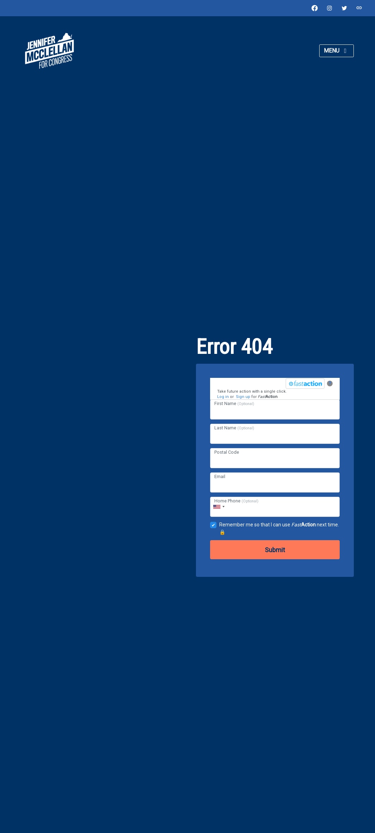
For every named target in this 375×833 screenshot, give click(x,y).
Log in (223, 396)
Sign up (243, 396)
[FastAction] (305, 383)
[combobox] (218, 507)
